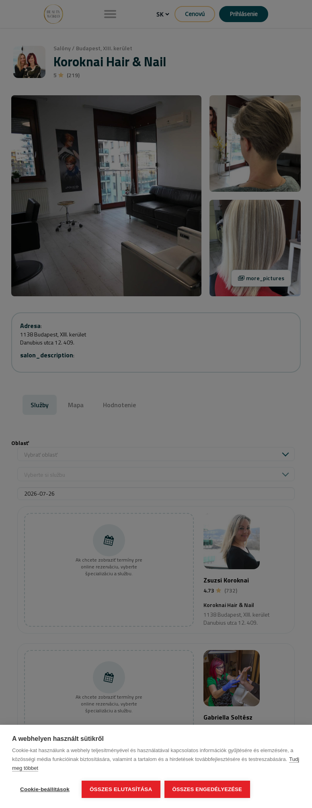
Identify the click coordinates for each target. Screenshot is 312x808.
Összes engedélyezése (207, 789)
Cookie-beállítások (45, 789)
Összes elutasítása (121, 789)
